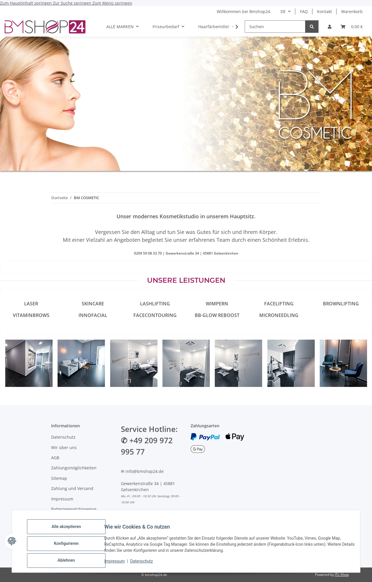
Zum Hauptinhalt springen (26, 3)
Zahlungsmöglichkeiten (73, 468)
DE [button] (283, 11)
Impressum (119, 564)
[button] (329, 27)
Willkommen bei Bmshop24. (244, 11)
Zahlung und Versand (72, 488)
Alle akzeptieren (70, 531)
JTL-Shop (342, 574)
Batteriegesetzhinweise (73, 509)
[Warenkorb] (351, 27)
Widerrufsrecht (66, 519)
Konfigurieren (70, 546)
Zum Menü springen (112, 3)
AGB (55, 457)
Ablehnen (70, 561)
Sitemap (59, 478)
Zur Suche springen (72, 3)
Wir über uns (64, 447)
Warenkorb (352, 11)
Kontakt (324, 11)
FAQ (304, 11)
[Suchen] (275, 26)
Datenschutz (146, 564)
